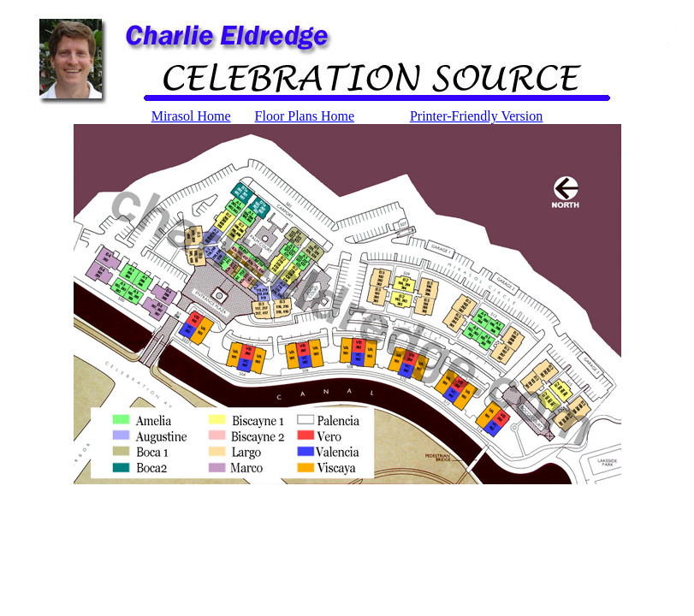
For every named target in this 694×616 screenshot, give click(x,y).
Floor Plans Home (304, 116)
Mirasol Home (191, 116)
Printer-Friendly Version (476, 116)
